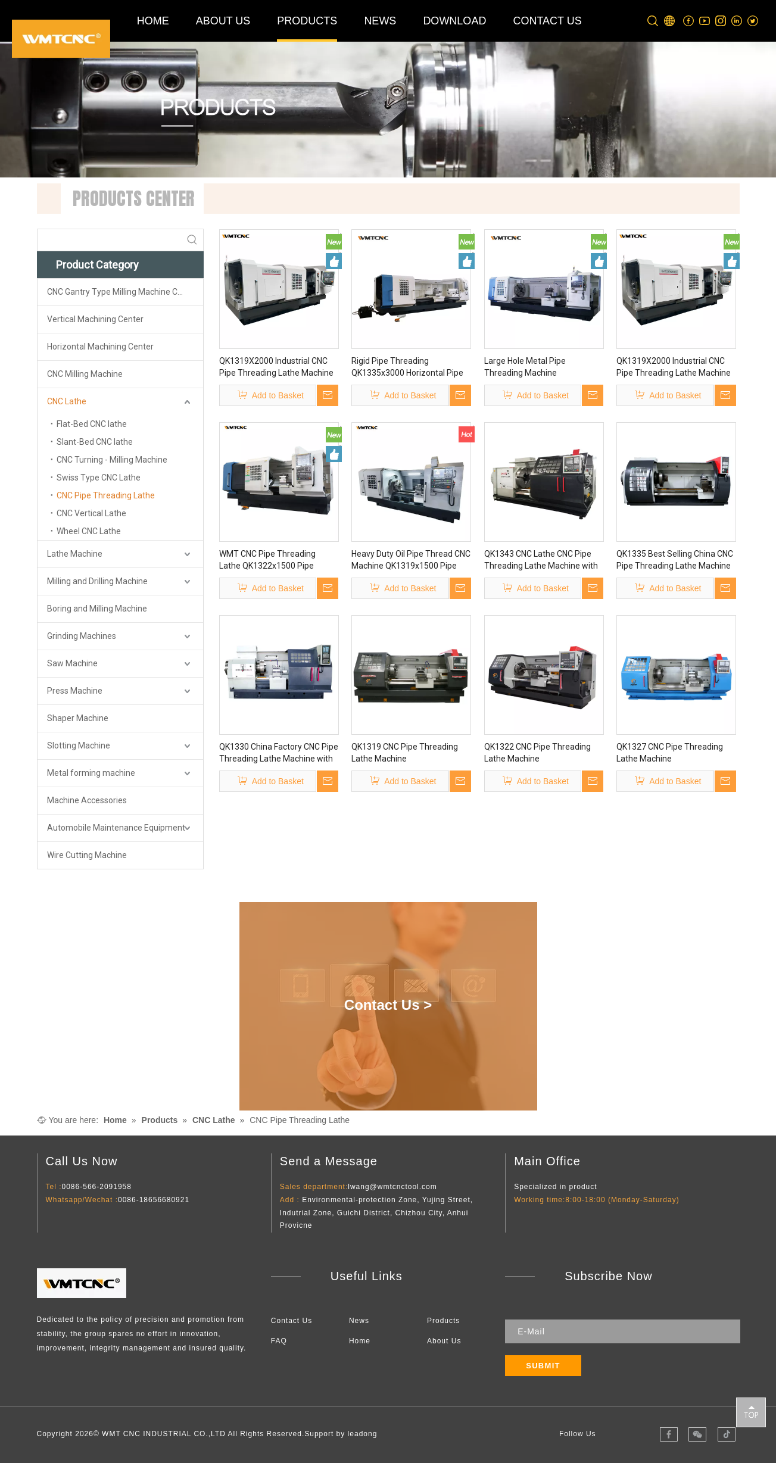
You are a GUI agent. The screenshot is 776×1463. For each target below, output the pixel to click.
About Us (444, 1341)
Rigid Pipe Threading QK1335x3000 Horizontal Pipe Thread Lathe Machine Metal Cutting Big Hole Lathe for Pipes (410, 367)
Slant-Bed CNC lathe (95, 442)
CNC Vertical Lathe (91, 513)
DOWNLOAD (454, 21)
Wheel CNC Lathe (89, 531)
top (751, 1412)
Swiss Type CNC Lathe (99, 477)
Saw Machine (72, 663)
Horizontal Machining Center (100, 346)
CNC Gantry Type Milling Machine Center (122, 292)
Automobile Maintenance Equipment (116, 827)
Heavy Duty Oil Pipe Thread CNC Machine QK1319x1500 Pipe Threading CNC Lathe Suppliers (410, 560)
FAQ (279, 1341)
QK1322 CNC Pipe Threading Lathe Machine (537, 752)
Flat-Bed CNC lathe (92, 424)
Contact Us (291, 1321)
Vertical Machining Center (95, 319)
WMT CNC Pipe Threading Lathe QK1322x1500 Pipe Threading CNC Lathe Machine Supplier (276, 560)
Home (359, 1341)
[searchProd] (110, 240)
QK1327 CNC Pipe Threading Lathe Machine (669, 752)
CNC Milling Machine (85, 374)
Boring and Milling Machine (97, 608)
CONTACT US (547, 21)
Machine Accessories (87, 800)
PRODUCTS (307, 21)
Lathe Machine (74, 554)
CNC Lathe (66, 401)
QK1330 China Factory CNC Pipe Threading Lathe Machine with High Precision (278, 753)
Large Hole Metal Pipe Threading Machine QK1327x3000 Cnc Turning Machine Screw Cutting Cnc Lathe (535, 367)
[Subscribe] (543, 1365)
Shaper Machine (77, 718)
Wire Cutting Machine (87, 855)
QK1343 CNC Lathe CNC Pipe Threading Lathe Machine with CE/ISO (541, 560)
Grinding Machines (81, 636)
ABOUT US (223, 21)
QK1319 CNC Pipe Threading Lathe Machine (404, 752)
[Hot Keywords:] (192, 240)
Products (443, 1321)
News (359, 1321)
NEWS (380, 21)
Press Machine (74, 690)
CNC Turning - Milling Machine (112, 459)
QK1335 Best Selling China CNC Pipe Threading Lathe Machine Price (674, 560)
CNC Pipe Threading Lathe (106, 495)
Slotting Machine (78, 745)
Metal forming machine (91, 773)
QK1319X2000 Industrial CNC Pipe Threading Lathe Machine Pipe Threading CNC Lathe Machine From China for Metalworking (276, 367)
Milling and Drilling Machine (97, 581)
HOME (153, 21)
